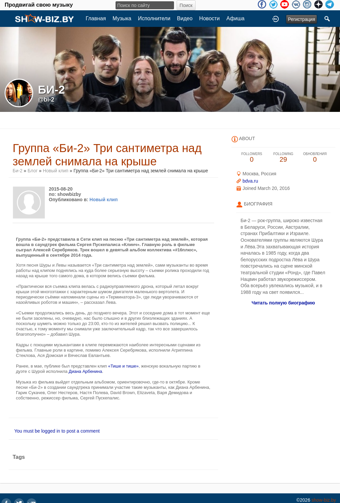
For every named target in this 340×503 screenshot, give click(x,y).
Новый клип (55, 170)
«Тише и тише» (123, 366)
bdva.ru (250, 181)
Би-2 (17, 170)
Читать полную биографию (283, 302)
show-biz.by (323, 500)
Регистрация (301, 19)
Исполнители (154, 18)
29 (283, 157)
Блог (33, 170)
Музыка (122, 18)
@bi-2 (46, 99)
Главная (96, 18)
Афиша (235, 18)
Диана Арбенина (85, 371)
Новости (209, 18)
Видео (185, 18)
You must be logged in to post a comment (57, 431)
